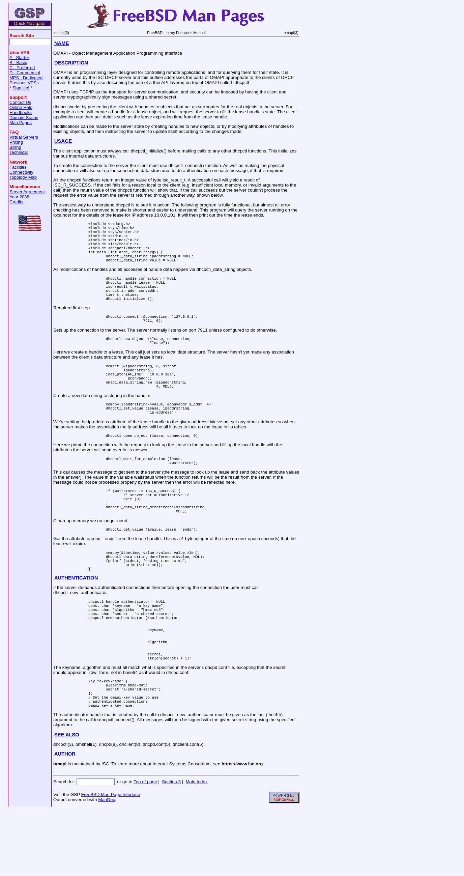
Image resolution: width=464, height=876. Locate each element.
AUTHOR (65, 820)
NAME (61, 43)
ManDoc (106, 866)
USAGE (63, 141)
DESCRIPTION (71, 62)
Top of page (145, 848)
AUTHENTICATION (76, 622)
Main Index (196, 848)
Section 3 (171, 848)
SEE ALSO (66, 801)
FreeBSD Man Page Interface (110, 861)
